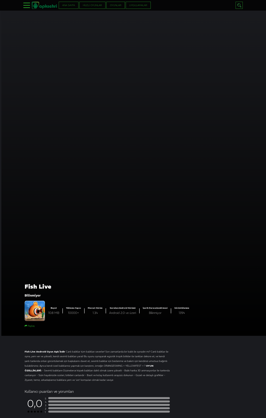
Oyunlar (115, 5)
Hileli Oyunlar (92, 5)
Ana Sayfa (68, 5)
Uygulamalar (138, 5)
